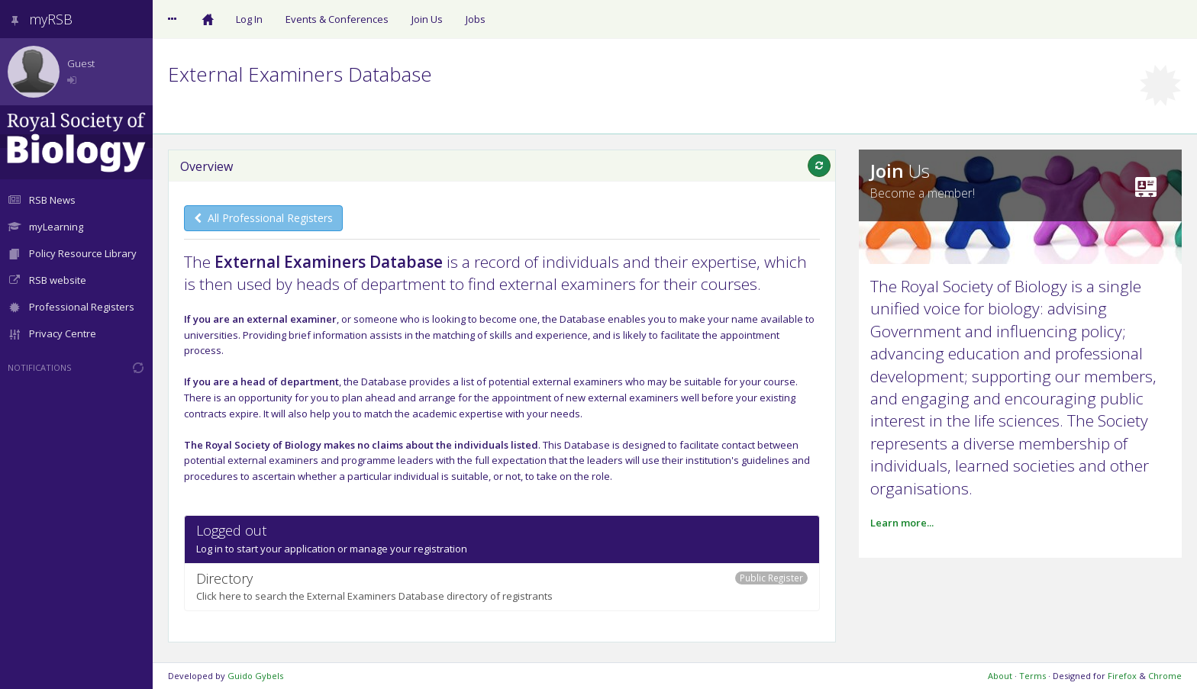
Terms (1032, 675)
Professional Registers (71, 307)
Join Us (427, 19)
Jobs (476, 19)
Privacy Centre (52, 333)
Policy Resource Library (72, 253)
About (1000, 675)
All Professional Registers (263, 218)
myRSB (40, 19)
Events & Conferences (337, 19)
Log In (249, 19)
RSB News (42, 200)
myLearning (45, 226)
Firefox (1122, 675)
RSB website (47, 280)
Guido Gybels (255, 675)
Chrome (1165, 675)
